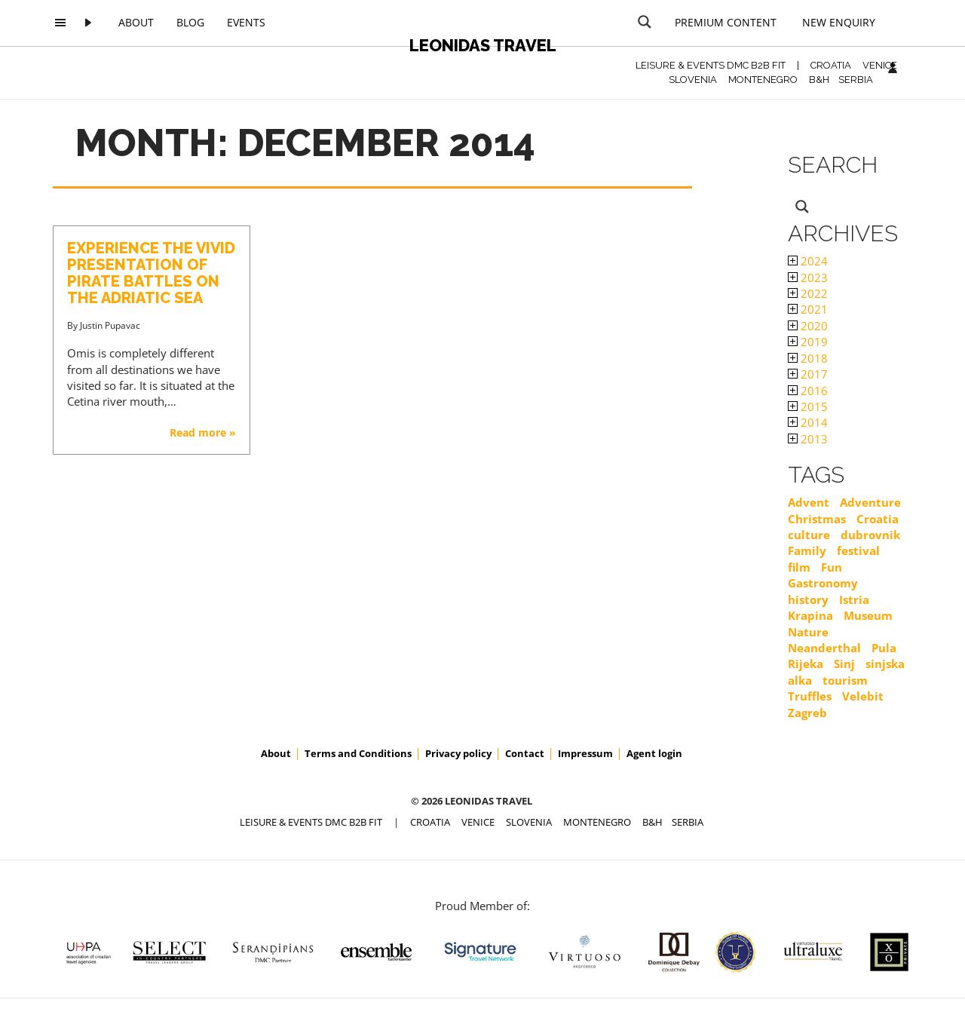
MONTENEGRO (763, 79)
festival (858, 550)
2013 (808, 438)
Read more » (203, 432)
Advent (808, 502)
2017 (808, 374)
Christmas (817, 518)
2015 (808, 406)
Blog (190, 22)
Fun (831, 567)
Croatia (877, 518)
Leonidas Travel (482, 45)
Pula (884, 647)
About (136, 22)
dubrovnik (870, 534)
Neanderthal (824, 647)
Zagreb (807, 712)
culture (809, 534)
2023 (808, 277)
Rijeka (805, 663)
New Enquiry (838, 22)
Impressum (585, 753)
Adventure (870, 502)
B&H (819, 79)
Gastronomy (823, 582)
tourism (845, 680)
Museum (868, 615)
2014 (808, 422)
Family (807, 550)
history (808, 599)
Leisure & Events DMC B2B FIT (711, 65)
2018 (808, 358)
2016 (808, 390)
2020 (808, 325)
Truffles (810, 696)
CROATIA (830, 65)
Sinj (844, 663)
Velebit (863, 696)
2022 (808, 293)
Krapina (810, 615)
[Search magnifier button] (644, 21)
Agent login (654, 753)
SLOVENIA (693, 79)
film (799, 567)
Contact (524, 753)
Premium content (726, 22)
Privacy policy (458, 753)
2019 (808, 341)
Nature (808, 631)
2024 (808, 260)
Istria (854, 599)
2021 (808, 309)
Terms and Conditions (358, 753)
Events (246, 22)
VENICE (879, 65)
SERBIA (855, 79)
